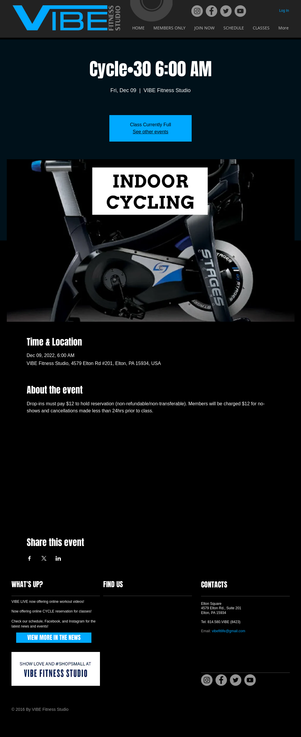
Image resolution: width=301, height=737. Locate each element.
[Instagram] (197, 11)
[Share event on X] (44, 558)
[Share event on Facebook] (29, 558)
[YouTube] (240, 11)
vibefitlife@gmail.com (228, 631)
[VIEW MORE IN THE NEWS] (53, 638)
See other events (150, 131)
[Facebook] (211, 11)
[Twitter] (226, 11)
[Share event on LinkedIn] (58, 558)
